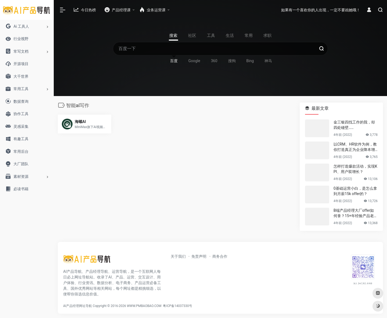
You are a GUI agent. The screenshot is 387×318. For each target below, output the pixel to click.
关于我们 (178, 256)
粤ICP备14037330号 (177, 306)
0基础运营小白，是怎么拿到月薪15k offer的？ (355, 191)
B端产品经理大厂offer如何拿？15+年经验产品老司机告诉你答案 (356, 213)
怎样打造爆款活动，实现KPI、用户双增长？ (355, 169)
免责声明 (198, 256)
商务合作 (219, 256)
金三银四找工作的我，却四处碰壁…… (354, 125)
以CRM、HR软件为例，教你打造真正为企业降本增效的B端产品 (355, 147)
